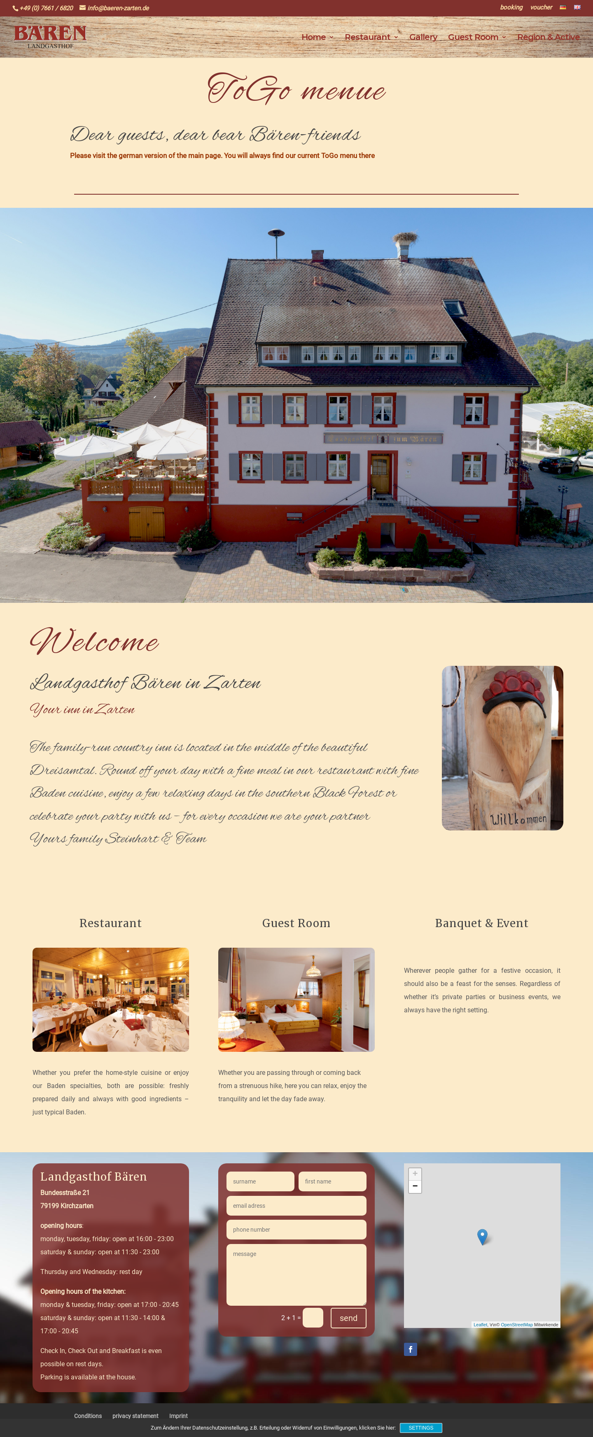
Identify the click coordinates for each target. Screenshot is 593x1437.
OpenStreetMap (517, 1324)
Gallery (423, 38)
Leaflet (480, 1324)
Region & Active (548, 38)
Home (313, 38)
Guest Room (473, 38)
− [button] (415, 1187)
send (348, 1318)
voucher (541, 8)
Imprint (178, 1416)
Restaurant (367, 38)
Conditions (88, 1416)
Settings (421, 1428)
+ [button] (415, 1174)
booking (511, 8)
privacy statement (135, 1416)
